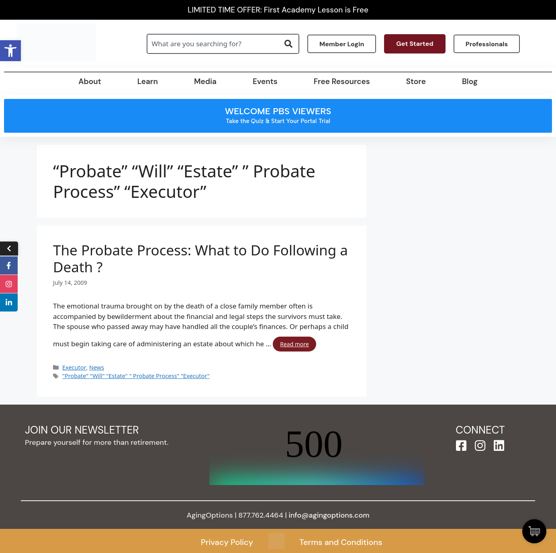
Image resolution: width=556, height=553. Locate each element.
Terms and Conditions (340, 542)
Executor (74, 367)
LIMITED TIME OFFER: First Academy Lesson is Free (278, 10)
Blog (470, 81)
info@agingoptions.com (329, 515)
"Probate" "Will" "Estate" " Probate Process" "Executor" (136, 376)
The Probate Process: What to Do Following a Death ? (200, 258)
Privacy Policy (227, 542)
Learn (147, 81)
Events (265, 81)
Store (416, 81)
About (89, 81)
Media (205, 81)
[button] (10, 50)
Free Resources (342, 81)
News (96, 367)
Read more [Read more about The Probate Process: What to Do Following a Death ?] (294, 344)
